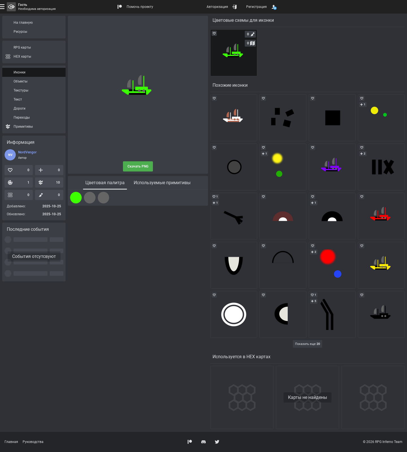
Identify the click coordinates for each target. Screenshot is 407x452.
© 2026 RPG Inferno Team (382, 442)
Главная (11, 442)
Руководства (33, 442)
